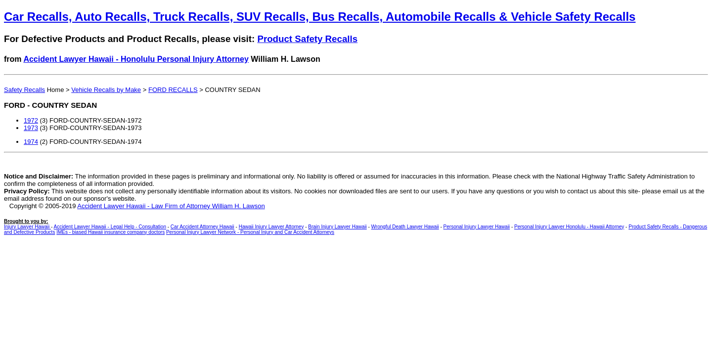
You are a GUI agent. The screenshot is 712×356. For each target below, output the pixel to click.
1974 (31, 141)
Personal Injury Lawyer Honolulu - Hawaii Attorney (569, 226)
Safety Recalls (24, 89)
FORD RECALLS (173, 89)
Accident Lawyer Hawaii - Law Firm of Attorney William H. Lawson (171, 206)
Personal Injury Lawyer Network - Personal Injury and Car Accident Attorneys (250, 232)
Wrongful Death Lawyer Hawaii (405, 226)
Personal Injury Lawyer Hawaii (477, 226)
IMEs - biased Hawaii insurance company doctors (110, 232)
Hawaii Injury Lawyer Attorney (271, 226)
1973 (31, 128)
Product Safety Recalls (307, 39)
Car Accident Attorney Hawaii (202, 226)
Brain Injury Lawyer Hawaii (337, 226)
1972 (31, 120)
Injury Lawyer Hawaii (27, 226)
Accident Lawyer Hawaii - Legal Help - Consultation (110, 226)
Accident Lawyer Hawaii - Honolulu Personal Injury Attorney (136, 59)
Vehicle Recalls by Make (106, 89)
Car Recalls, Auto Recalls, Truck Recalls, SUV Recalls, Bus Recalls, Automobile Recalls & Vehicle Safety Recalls (319, 16)
